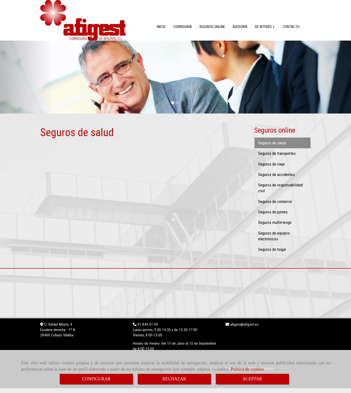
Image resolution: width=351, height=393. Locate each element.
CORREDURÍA (182, 31)
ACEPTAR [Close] (252, 378)
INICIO (161, 31)
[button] (26, 81)
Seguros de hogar (272, 254)
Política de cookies (247, 369)
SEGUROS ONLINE (212, 31)
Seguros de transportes (277, 158)
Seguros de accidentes (276, 179)
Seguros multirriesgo (275, 227)
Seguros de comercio (275, 206)
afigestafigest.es (243, 329)
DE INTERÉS (265, 31)
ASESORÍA (240, 31)
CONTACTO (291, 31)
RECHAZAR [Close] (174, 378)
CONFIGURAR (96, 378)
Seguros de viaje (271, 168)
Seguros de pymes (273, 216)
